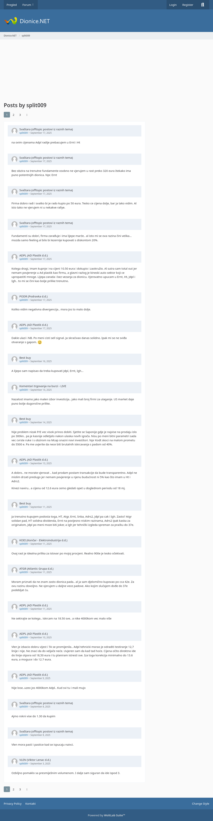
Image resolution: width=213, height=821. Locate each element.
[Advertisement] (75, 71)
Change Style (200, 803)
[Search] (202, 4)
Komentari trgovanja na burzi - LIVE (42, 386)
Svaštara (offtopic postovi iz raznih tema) (46, 129)
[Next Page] (26, 115)
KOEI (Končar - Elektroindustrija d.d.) (43, 540)
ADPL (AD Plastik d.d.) (33, 255)
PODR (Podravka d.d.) (33, 296)
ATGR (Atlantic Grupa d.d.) (36, 568)
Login (173, 5)
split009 (23, 132)
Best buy (25, 357)
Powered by (106, 815)
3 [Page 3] (20, 115)
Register (187, 5)
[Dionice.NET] (106, 20)
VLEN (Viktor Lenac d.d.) (35, 760)
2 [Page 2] (13, 115)
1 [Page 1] (7, 115)
